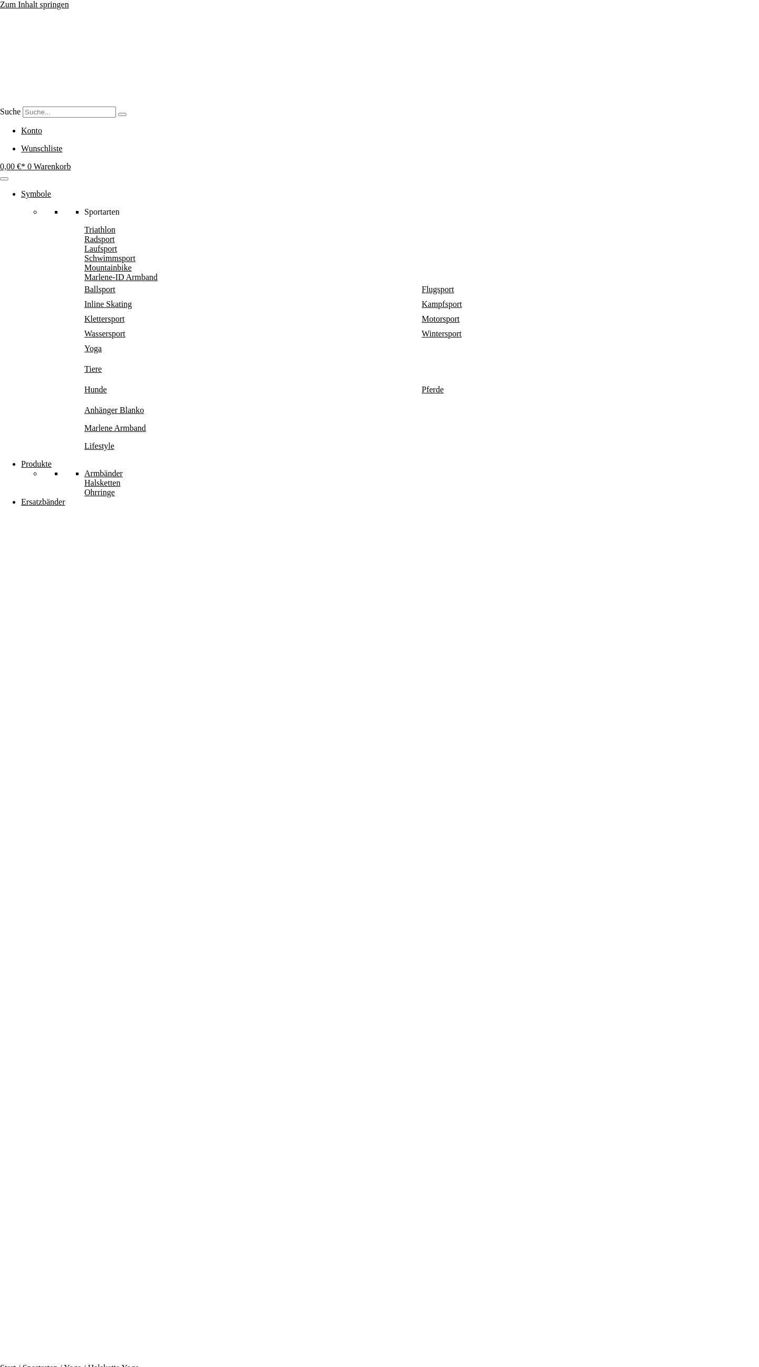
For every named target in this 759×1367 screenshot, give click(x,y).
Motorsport (441, 318)
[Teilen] (25, 1355)
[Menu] (4, 178)
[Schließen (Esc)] (36, 1355)
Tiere (93, 368)
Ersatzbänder (43, 501)
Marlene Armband (115, 427)
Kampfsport (442, 304)
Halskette (77, 774)
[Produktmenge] (125, 658)
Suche (10, 111)
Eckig (74, 764)
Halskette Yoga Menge (38, 657)
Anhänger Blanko (114, 410)
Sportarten (40, 538)
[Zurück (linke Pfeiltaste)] (4, 1364)
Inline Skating (108, 304)
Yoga (93, 348)
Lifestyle (99, 445)
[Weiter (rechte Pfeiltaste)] (15, 1364)
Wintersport (442, 333)
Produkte (36, 463)
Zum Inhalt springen (34, 4)
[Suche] (122, 114)
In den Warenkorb (32, 675)
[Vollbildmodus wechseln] (15, 1355)
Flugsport (438, 289)
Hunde (95, 389)
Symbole (36, 193)
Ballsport (99, 289)
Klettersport (104, 318)
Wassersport (104, 333)
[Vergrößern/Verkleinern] (4, 1355)
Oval (52, 764)
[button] (75, 691)
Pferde (433, 389)
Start (8, 538)
